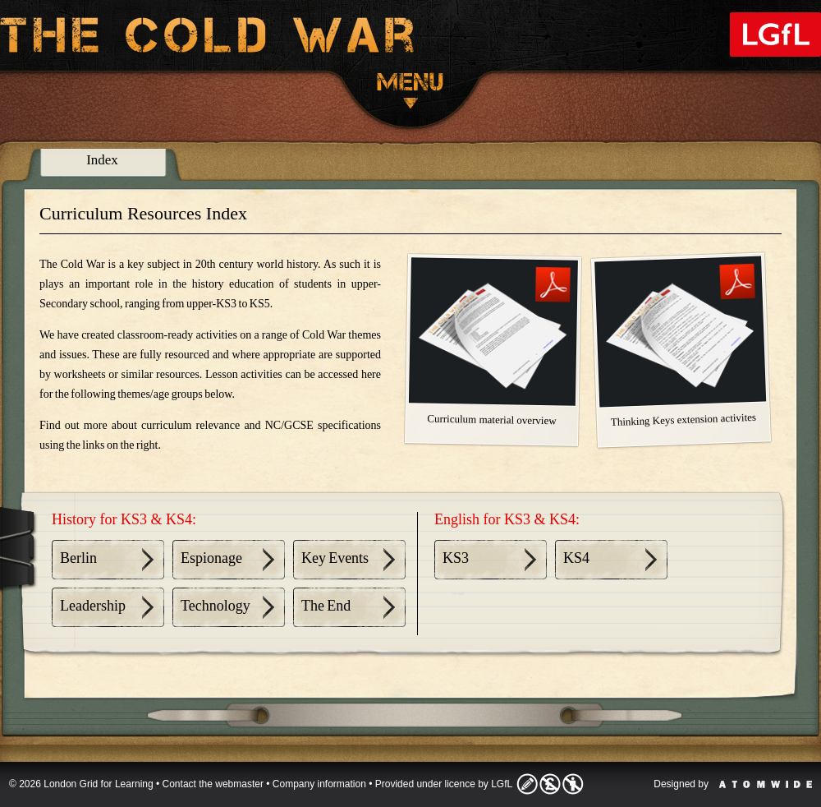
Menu (410, 90)
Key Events (335, 558)
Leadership (93, 605)
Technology (215, 605)
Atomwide (765, 784)
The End (326, 605)
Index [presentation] (102, 160)
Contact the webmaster (213, 784)
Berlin (78, 558)
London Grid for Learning (775, 34)
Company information (319, 784)
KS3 (456, 558)
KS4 (576, 558)
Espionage (211, 558)
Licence (550, 784)
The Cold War (207, 38)
